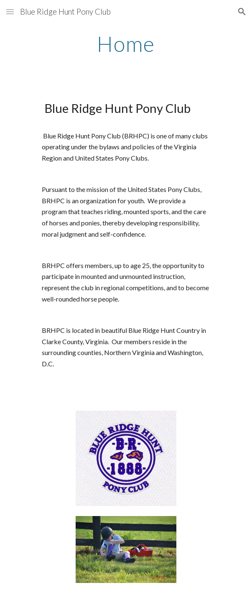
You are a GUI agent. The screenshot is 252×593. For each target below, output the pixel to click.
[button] (10, 11)
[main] (126, 44)
